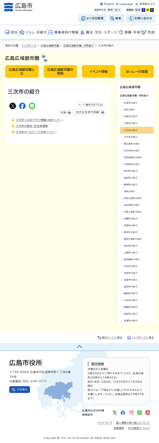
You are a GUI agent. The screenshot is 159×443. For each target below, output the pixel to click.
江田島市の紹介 (132, 164)
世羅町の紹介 (131, 218)
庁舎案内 (22, 389)
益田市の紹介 (131, 287)
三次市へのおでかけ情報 (39, 120)
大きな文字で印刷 (87, 112)
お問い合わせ (143, 18)
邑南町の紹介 (131, 314)
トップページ (29, 45)
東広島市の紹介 (132, 144)
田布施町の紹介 (132, 259)
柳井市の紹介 (131, 232)
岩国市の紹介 (131, 225)
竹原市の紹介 (131, 116)
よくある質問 (94, 18)
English (109, 4)
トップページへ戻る (142, 337)
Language (126, 4)
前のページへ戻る (111, 337)
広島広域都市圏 (50, 45)
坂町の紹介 (129, 191)
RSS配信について (139, 428)
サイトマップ (105, 422)
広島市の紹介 (131, 103)
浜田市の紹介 (131, 273)
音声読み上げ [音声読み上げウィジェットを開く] (147, 4)
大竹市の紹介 (131, 137)
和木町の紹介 (131, 246)
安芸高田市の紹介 (133, 157)
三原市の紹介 (131, 123)
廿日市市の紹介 (132, 150)
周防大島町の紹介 (133, 239)
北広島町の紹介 (132, 205)
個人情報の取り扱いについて (133, 422)
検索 (118, 18)
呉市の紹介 (129, 109)
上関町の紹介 (131, 252)
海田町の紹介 (131, 178)
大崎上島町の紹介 (133, 212)
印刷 (63, 112)
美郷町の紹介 (131, 307)
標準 (110, 10)
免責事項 (119, 428)
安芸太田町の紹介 (133, 198)
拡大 (117, 10)
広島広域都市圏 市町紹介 (78, 45)
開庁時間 (97, 363)
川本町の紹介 (131, 300)
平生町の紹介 (131, 266)
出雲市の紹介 (131, 280)
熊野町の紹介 (131, 184)
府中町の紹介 (131, 171)
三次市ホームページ (36, 132)
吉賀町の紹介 (131, 321)
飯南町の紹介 (131, 293)
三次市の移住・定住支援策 (32, 126)
